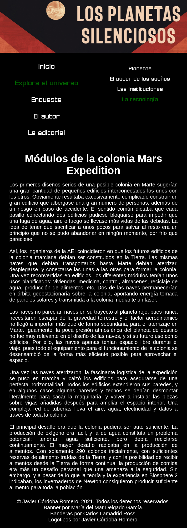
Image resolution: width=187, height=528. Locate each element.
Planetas (140, 68)
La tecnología (140, 99)
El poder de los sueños (140, 79)
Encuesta (47, 99)
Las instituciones (140, 89)
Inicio (46, 66)
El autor (47, 116)
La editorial (46, 133)
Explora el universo (46, 83)
